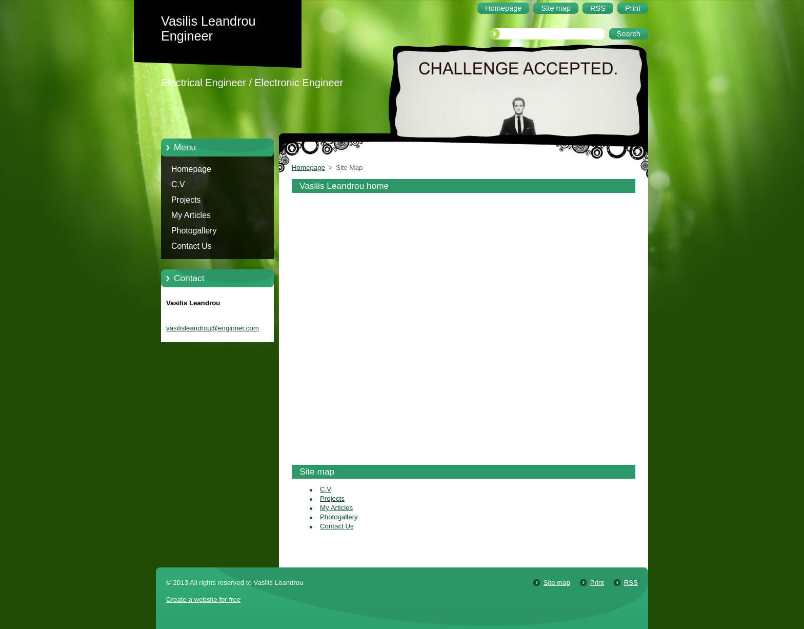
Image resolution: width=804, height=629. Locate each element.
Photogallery (194, 230)
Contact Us (191, 246)
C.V (178, 184)
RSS (631, 582)
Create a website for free (203, 599)
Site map (557, 582)
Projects (186, 199)
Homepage (191, 169)
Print (597, 582)
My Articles (191, 215)
